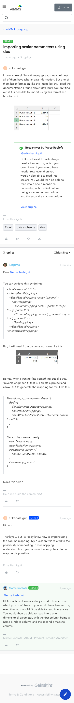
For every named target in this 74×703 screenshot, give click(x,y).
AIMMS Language (17, 29)
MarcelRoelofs (18, 588)
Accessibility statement (51, 694)
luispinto (14, 265)
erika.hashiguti (18, 68)
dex (42, 227)
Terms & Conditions (21, 694)
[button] (4, 8)
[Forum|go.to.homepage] (16, 7)
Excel (8, 227)
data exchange (26, 227)
